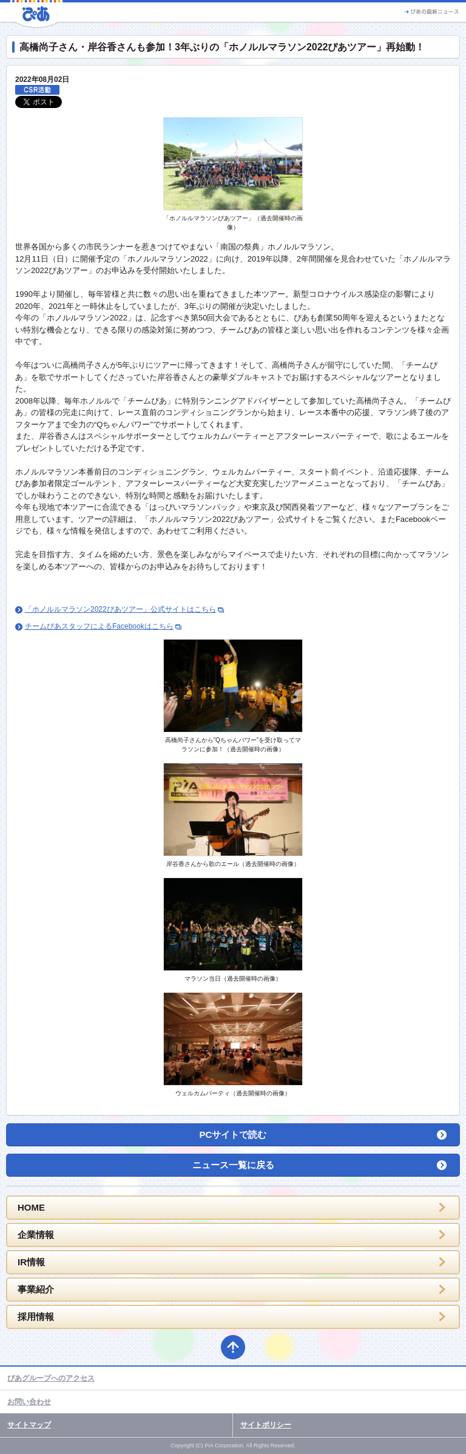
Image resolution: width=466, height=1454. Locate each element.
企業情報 (36, 1234)
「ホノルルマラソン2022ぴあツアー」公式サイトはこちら (120, 609)
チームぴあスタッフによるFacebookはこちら (99, 626)
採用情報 (36, 1316)
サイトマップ (29, 1425)
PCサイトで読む (233, 1134)
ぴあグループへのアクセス (51, 1378)
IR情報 (31, 1262)
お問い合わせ (29, 1402)
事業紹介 (36, 1289)
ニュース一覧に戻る (233, 1165)
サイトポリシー (265, 1425)
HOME (31, 1207)
